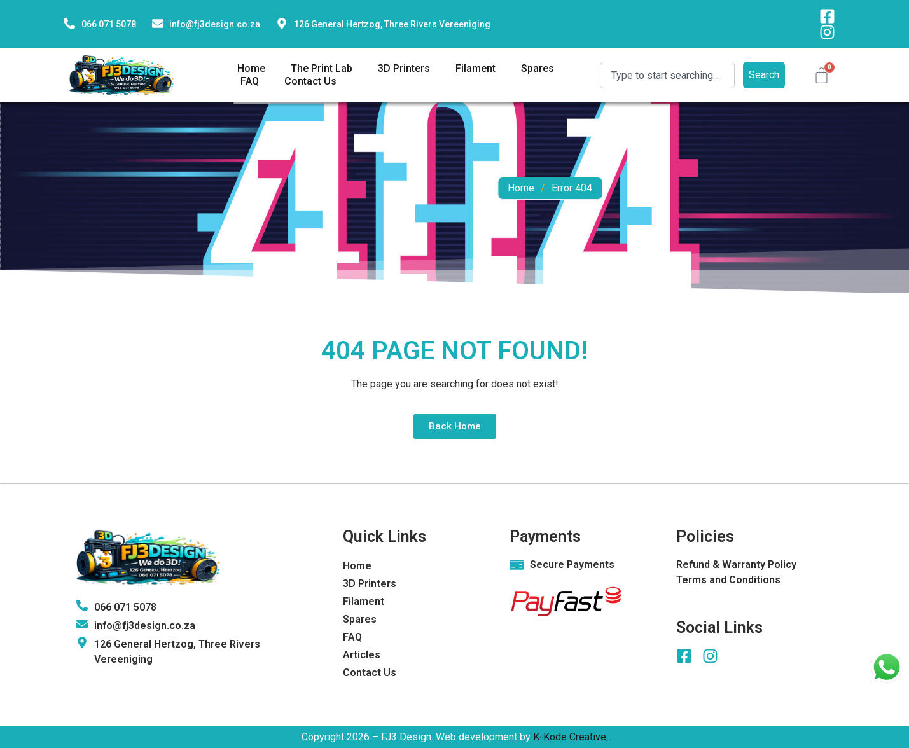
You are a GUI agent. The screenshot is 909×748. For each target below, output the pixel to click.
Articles (361, 655)
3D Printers (404, 68)
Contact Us (310, 81)
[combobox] (667, 75)
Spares (537, 68)
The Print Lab (321, 68)
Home (251, 68)
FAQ (249, 81)
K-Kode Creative (569, 737)
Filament (475, 68)
